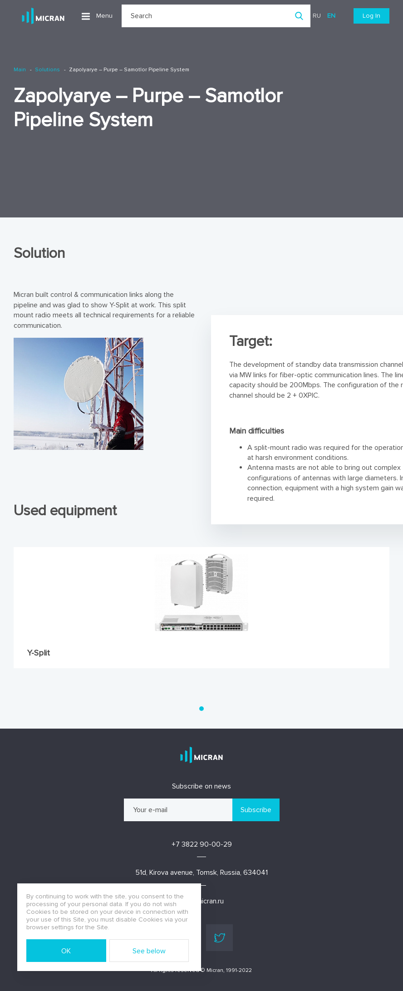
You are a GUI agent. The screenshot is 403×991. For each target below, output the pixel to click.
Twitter (219, 937)
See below (149, 951)
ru (317, 16)
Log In (371, 16)
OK (66, 951)
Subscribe (256, 809)
